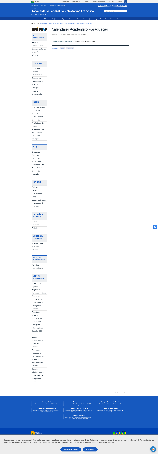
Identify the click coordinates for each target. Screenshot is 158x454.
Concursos (72, 19)
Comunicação (94, 19)
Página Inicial (43, 23)
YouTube (126, 15)
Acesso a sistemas (122, 19)
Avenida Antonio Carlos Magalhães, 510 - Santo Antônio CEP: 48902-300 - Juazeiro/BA (78, 404)
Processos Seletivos (82, 19)
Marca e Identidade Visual (107, 19)
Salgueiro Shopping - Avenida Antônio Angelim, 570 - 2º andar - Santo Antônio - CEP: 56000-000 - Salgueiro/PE (78, 418)
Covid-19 (43, 19)
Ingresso (64, 19)
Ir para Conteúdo (35, 5)
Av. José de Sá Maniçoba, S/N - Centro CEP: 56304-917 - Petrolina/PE (46, 404)
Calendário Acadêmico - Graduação (62, 41)
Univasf (62, 48)
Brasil (37, 2)
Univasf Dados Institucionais (56, 23)
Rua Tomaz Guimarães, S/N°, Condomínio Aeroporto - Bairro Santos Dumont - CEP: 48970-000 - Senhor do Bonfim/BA (110, 404)
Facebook (123, 15)
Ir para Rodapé (61, 5)
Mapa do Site (123, 5)
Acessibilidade (102, 5)
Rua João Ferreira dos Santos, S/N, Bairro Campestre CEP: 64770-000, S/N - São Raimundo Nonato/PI (78, 411)
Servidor (58, 19)
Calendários (68, 23)
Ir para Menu (44, 5)
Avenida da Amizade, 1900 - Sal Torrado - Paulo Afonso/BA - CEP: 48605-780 (110, 411)
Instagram (120, 15)
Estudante (50, 19)
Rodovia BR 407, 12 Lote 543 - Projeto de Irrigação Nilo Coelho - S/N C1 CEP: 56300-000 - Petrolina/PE (46, 411)
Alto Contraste (113, 5)
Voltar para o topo (121, 393)
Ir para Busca (52, 5)
